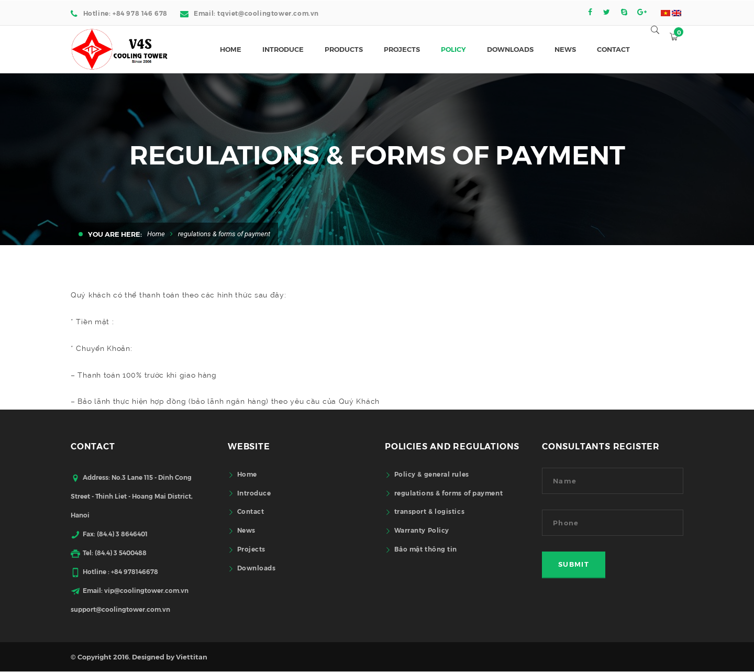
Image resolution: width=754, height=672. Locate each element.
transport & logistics (429, 510)
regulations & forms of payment (448, 492)
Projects (251, 548)
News (246, 529)
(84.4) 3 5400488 (121, 552)
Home (156, 234)
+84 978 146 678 (140, 12)
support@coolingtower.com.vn (120, 608)
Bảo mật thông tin (425, 548)
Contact (250, 510)
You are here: (115, 234)
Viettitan (191, 657)
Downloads (256, 567)
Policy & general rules (431, 473)
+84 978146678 (134, 571)
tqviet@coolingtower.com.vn (268, 12)
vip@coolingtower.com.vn (146, 590)
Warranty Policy (421, 529)
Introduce (254, 492)
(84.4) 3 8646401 (122, 533)
